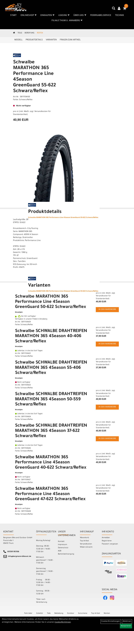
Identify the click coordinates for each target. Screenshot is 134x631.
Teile (20, 33)
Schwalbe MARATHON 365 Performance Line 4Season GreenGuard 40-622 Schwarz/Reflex (50, 462)
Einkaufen (47, 15)
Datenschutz (63, 548)
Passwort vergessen (110, 544)
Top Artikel (84, 541)
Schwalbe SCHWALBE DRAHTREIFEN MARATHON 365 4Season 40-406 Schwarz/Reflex (51, 336)
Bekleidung (58, 613)
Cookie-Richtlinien (63, 622)
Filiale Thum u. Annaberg (67, 20)
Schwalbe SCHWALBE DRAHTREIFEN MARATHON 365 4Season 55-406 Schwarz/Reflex (51, 368)
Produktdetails (34, 40)
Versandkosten (86, 544)
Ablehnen (127, 621)
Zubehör (39, 613)
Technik (119, 15)
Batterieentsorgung (66, 554)
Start (13, 15)
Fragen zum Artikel (70, 40)
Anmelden (106, 538)
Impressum (62, 545)
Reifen (40, 33)
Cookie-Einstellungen (110, 621)
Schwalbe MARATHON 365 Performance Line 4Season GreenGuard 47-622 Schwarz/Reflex (50, 494)
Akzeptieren (126, 626)
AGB (59, 551)
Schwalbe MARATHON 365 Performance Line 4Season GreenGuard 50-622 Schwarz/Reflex (50, 302)
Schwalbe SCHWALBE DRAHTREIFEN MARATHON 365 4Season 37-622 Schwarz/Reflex (51, 431)
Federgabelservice (100, 15)
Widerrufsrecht (86, 547)
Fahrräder (28, 613)
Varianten (51, 40)
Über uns (79, 15)
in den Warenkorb (107, 310)
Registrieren (107, 541)
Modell (18, 40)
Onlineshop (29, 15)
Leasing (63, 15)
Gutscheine (82, 613)
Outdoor (70, 613)
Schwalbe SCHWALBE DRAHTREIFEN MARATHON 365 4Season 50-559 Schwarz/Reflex (51, 399)
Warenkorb (84, 538)
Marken (107, 613)
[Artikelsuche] (113, 9)
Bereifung (29, 33)
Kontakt (61, 542)
